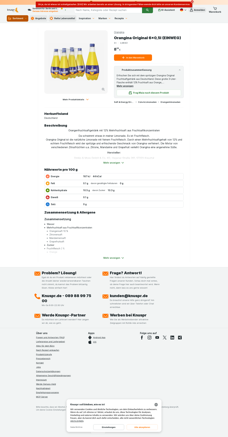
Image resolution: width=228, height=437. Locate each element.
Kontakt (40, 362)
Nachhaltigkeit (43, 388)
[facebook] (142, 337)
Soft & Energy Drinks (124, 102)
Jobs (38, 367)
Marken (104, 18)
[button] (197, 10)
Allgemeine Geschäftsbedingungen (53, 375)
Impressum (41, 379)
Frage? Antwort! (126, 273)
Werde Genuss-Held (46, 384)
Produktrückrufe (44, 354)
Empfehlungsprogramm (47, 392)
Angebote (38, 18)
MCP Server (42, 396)
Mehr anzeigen (125, 86)
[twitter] (165, 337)
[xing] (180, 337)
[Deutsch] (183, 10)
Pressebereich (43, 358)
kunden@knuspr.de (129, 295)
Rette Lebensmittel (62, 18)
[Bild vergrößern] (103, 89)
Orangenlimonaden (170, 102)
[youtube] (157, 337)
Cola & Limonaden (147, 102)
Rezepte (121, 18)
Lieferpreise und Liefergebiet (50, 341)
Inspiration (87, 18)
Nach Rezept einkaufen (47, 350)
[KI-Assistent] (166, 10)
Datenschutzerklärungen (48, 371)
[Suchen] (147, 10)
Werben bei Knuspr (128, 315)
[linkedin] (172, 337)
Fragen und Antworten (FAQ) (50, 337)
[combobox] (108, 10)
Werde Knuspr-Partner (64, 315)
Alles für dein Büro (45, 346)
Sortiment (17, 18)
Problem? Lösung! (59, 273)
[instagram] (149, 337)
